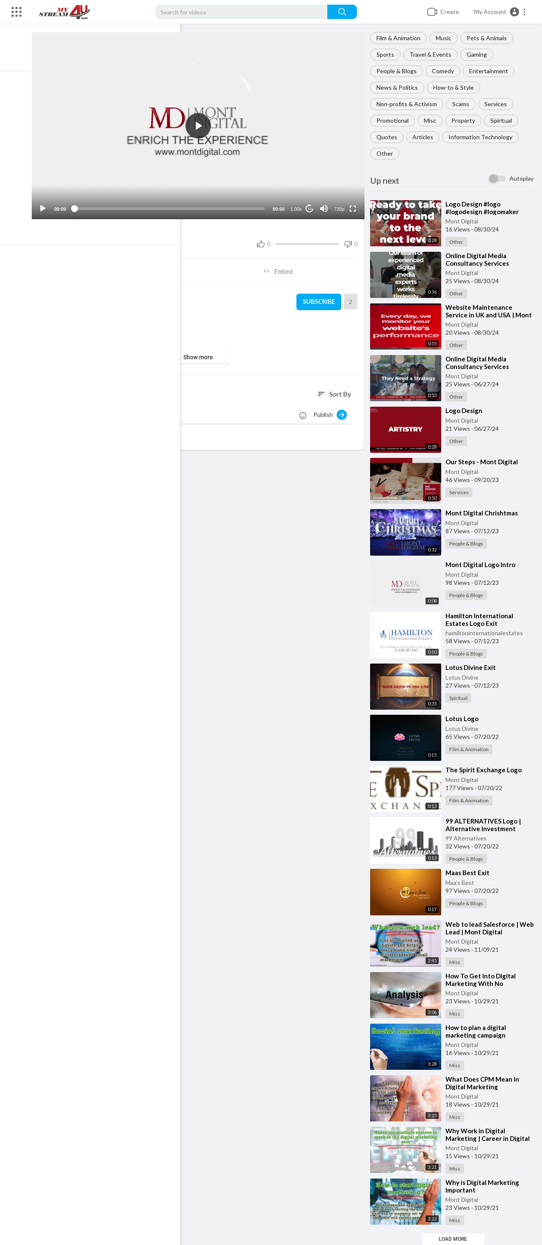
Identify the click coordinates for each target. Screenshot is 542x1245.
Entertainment (491, 70)
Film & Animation (401, 37)
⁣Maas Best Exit (470, 872)
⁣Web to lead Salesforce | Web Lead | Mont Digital (484, 928)
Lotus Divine (464, 677)
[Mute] (325, 205)
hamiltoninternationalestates (486, 632)
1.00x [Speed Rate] (298, 205)
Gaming (479, 54)
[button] (500, 12)
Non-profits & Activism (409, 103)
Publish (332, 411)
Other (387, 153)
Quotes (389, 136)
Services (498, 103)
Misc (432, 120)
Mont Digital (464, 221)
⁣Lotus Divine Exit (473, 667)
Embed (281, 267)
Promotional (395, 120)
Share (124, 267)
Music (446, 37)
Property (466, 120)
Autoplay (521, 178)
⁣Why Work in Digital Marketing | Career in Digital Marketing (490, 1138)
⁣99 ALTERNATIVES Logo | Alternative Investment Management (485, 828)
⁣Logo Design (466, 410)
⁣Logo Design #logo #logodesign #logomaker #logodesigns (484, 211)
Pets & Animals (489, 37)
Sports (388, 54)
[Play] (51, 205)
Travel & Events (433, 54)
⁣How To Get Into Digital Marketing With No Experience (483, 983)
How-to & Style (456, 87)
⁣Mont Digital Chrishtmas (484, 513)
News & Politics (399, 87)
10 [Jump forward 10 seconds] (311, 205)
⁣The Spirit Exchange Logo (486, 770)
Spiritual (503, 120)
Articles (425, 136)
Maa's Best (462, 882)
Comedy (445, 70)
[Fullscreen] (354, 205)
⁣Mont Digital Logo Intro (483, 564)
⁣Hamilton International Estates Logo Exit (482, 619)
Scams (463, 103)
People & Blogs (399, 70)
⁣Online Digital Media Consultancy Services (480, 362)
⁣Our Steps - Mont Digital (484, 461)
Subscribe (320, 298)
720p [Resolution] (341, 205)
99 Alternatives (468, 838)
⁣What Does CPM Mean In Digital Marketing (485, 1083)
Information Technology (483, 136)
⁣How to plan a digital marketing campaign (478, 1031)
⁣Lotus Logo (464, 718)
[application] (203, 123)
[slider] (174, 205)
